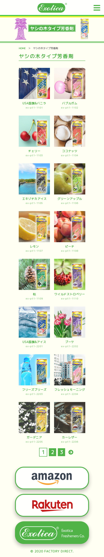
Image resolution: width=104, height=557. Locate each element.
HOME (22, 48)
